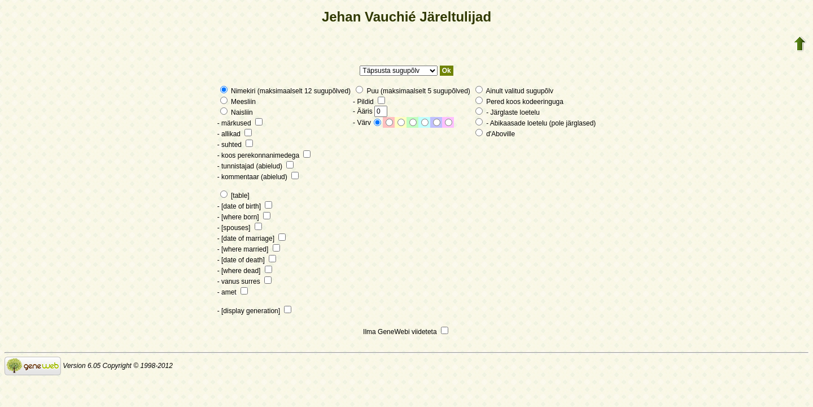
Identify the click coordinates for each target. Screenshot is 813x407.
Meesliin (238, 102)
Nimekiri (238, 91)
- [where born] (243, 217)
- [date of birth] (245, 206)
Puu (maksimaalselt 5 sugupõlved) (413, 91)
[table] (235, 196)
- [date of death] (246, 260)
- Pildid (369, 102)
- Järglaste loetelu (507, 112)
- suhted (235, 145)
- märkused (240, 123)
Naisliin (236, 112)
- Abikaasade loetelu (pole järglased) (535, 123)
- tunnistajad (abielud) (255, 166)
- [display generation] (254, 311)
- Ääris (370, 111)
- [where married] (248, 249)
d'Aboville (495, 134)
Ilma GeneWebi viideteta (405, 332)
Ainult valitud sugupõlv (514, 91)
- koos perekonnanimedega (264, 155)
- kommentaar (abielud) (258, 177)
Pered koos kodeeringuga (519, 102)
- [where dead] (244, 271)
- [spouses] (239, 228)
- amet (232, 292)
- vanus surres (244, 281)
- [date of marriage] (251, 239)
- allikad (234, 134)
